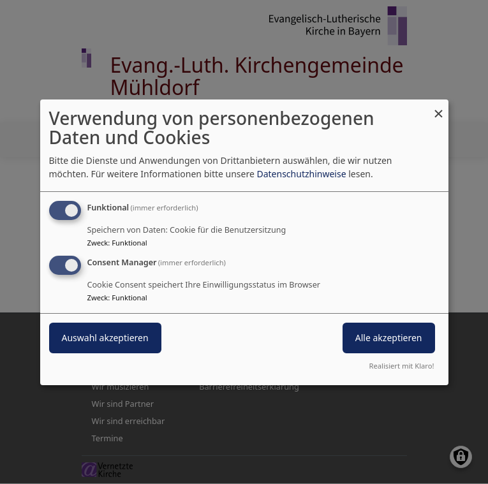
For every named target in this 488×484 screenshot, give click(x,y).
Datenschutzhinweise (301, 174)
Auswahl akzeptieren (105, 338)
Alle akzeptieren (388, 338)
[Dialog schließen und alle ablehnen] (438, 107)
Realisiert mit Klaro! (401, 365)
